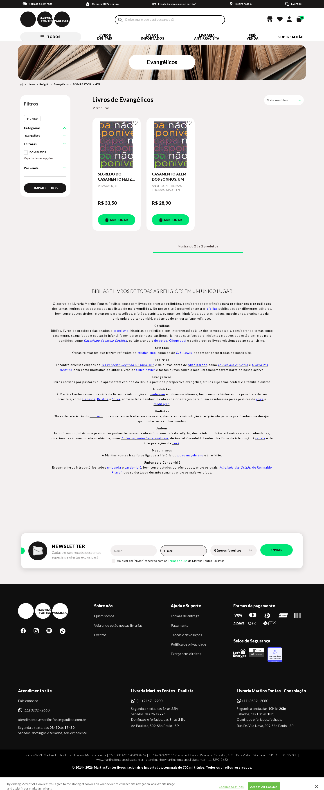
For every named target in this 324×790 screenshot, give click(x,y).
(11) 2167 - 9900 (149, 700)
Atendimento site (35, 690)
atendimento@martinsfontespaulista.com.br (48, 719)
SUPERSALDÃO (291, 37)
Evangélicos (61, 84)
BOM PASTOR (82, 84)
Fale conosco (28, 700)
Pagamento (180, 625)
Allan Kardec (197, 365)
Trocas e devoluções (186, 635)
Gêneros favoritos (227, 550)
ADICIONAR (116, 220)
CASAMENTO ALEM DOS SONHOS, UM (169, 176)
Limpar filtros (45, 188)
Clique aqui (177, 340)
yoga (259, 399)
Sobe (38, 780)
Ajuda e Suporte (186, 605)
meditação (162, 404)
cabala (260, 438)
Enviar (276, 550)
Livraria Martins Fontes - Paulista (162, 690)
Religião (44, 84)
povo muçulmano (190, 455)
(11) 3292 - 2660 (37, 710)
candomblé (133, 467)
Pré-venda (253, 37)
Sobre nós (103, 605)
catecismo (121, 330)
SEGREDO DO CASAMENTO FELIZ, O (115, 177)
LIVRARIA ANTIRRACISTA (206, 37)
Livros (31, 84)
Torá (175, 443)
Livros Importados (152, 37)
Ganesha (88, 399)
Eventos (100, 635)
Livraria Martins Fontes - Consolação (271, 690)
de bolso (160, 340)
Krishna (102, 399)
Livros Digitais (104, 37)
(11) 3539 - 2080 (255, 700)
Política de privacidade (188, 644)
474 (97, 84)
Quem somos (104, 616)
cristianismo (146, 353)
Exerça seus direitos (186, 653)
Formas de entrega (185, 616)
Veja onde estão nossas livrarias (118, 625)
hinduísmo (157, 394)
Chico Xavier (145, 370)
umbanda (114, 467)
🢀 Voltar (32, 119)
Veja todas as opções (39, 158)
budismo (96, 416)
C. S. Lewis (184, 353)
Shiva (116, 399)
